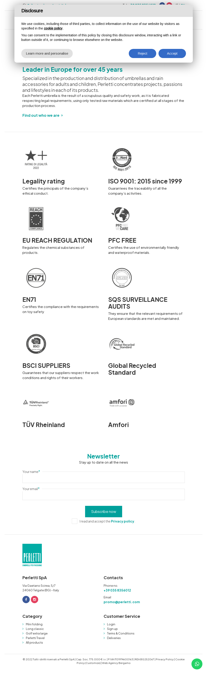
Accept (172, 53)
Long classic (35, 629)
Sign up (112, 629)
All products (34, 642)
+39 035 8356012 (117, 590)
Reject (142, 53)
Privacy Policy (165, 659)
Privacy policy (122, 521)
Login (111, 624)
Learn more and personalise (47, 53)
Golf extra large (37, 633)
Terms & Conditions (120, 633)
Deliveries (114, 638)
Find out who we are (40, 115)
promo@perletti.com (122, 602)
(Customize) (92, 662)
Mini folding (34, 624)
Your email (31, 488)
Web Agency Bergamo (116, 662)
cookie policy (53, 28)
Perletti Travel (35, 638)
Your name (31, 471)
